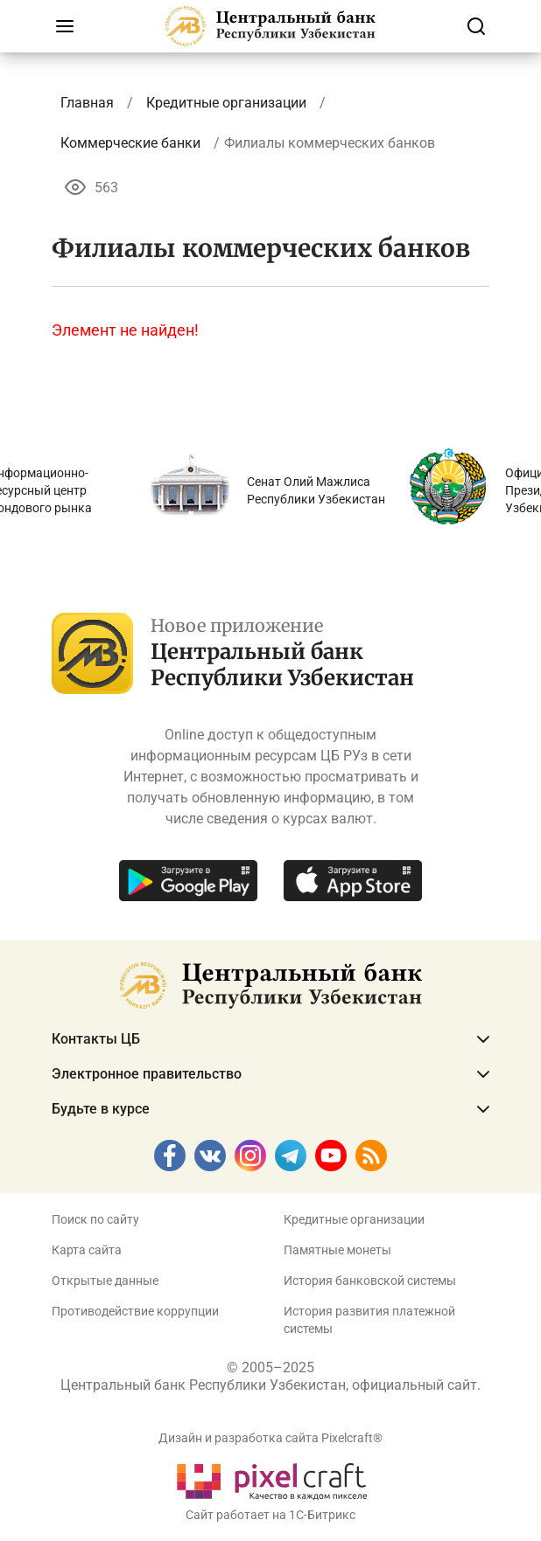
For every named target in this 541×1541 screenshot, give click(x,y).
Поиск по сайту (95, 1219)
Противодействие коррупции (135, 1311)
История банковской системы (370, 1281)
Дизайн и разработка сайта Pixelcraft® (270, 1438)
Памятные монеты (337, 1250)
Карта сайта (87, 1250)
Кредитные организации (354, 1219)
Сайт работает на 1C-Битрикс (270, 1515)
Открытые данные (105, 1281)
